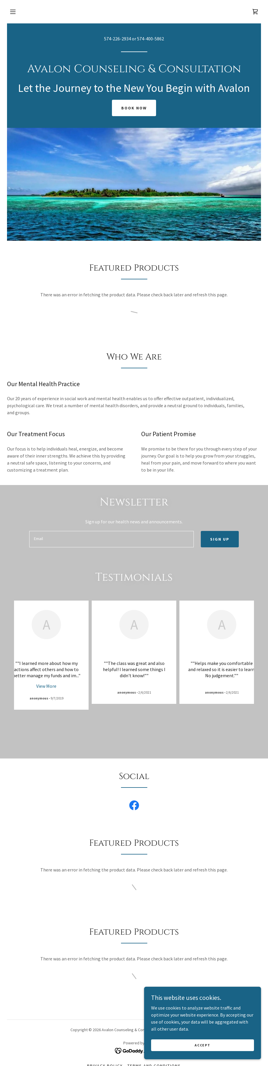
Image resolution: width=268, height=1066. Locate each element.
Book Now (134, 108)
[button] (13, 12)
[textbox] (111, 539)
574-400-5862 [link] (150, 39)
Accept (202, 1045)
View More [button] (46, 686)
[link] (255, 12)
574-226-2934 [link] (117, 39)
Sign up (219, 539)
